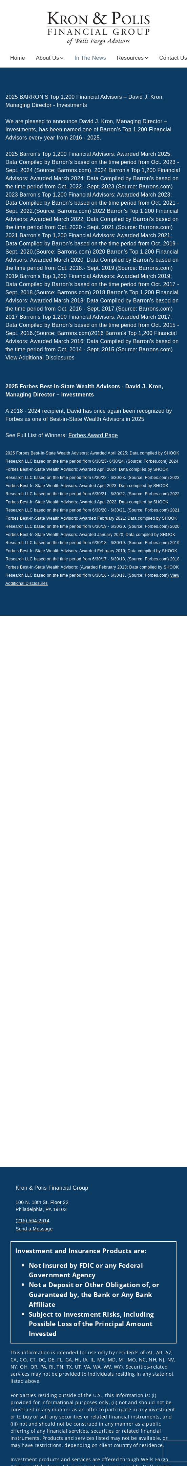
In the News (90, 57)
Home (17, 58)
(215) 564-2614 (32, 1220)
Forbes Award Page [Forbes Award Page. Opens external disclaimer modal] (93, 435)
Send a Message (34, 1228)
